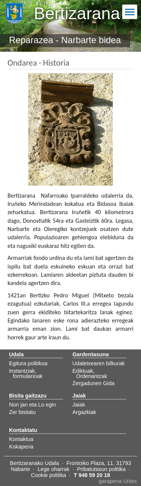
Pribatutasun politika (101, 469)
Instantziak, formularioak (25, 373)
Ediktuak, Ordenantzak (90, 373)
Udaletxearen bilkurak (99, 363)
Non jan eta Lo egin (32, 405)
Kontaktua (21, 439)
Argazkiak (84, 412)
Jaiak (79, 405)
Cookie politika (48, 475)
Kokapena (21, 447)
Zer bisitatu (22, 412)
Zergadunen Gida (94, 383)
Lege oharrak (54, 469)
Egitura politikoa (28, 363)
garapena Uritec (118, 481)
